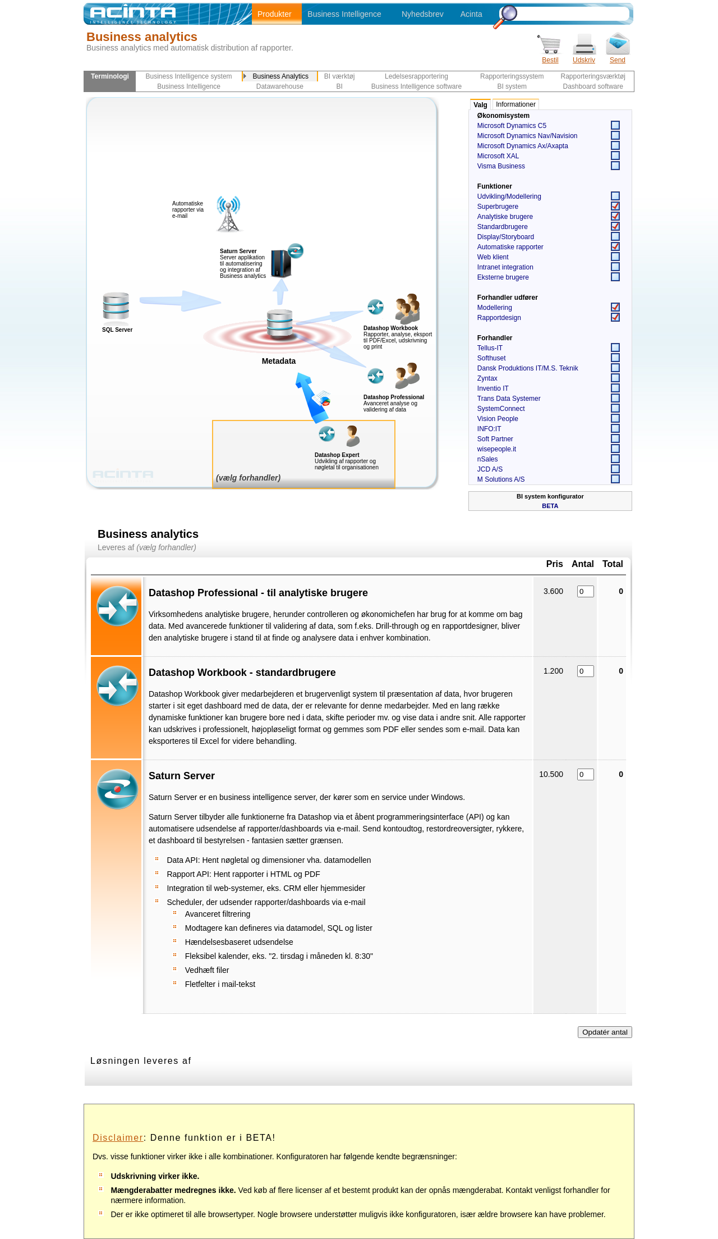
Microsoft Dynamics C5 (511, 126)
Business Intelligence (344, 14)
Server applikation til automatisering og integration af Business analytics (243, 263)
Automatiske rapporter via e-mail (188, 209)
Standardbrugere (502, 227)
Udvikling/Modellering (509, 196)
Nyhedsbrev (423, 14)
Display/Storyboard (505, 237)
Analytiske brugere (505, 217)
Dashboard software (593, 86)
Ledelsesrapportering (416, 76)
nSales (487, 459)
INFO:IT (489, 429)
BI (339, 86)
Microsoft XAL (498, 156)
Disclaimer (118, 1137)
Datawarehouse (279, 86)
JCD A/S (490, 469)
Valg (480, 105)
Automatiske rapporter (510, 247)
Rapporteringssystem (512, 76)
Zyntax (487, 378)
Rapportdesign (499, 318)
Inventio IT (493, 388)
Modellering (494, 308)
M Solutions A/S (501, 479)
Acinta (471, 14)
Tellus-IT (490, 348)
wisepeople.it (496, 449)
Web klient (493, 257)
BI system (512, 86)
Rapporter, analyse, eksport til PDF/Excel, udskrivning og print (397, 340)
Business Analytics (281, 76)
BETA (550, 505)
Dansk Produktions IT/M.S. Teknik (527, 368)
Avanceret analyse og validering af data (390, 406)
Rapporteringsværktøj (593, 76)
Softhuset (491, 358)
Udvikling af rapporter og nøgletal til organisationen (347, 464)
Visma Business (501, 166)
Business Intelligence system (189, 76)
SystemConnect (501, 409)
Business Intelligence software (416, 86)
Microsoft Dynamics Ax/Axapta (522, 146)
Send (617, 56)
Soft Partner (495, 439)
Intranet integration (505, 267)
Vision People (497, 419)
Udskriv (583, 56)
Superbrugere (497, 207)
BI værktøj (339, 76)
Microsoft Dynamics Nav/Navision (527, 136)
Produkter (274, 14)
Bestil (550, 56)
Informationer (516, 104)
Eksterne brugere (503, 277)
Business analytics (141, 37)
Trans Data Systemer (509, 399)
